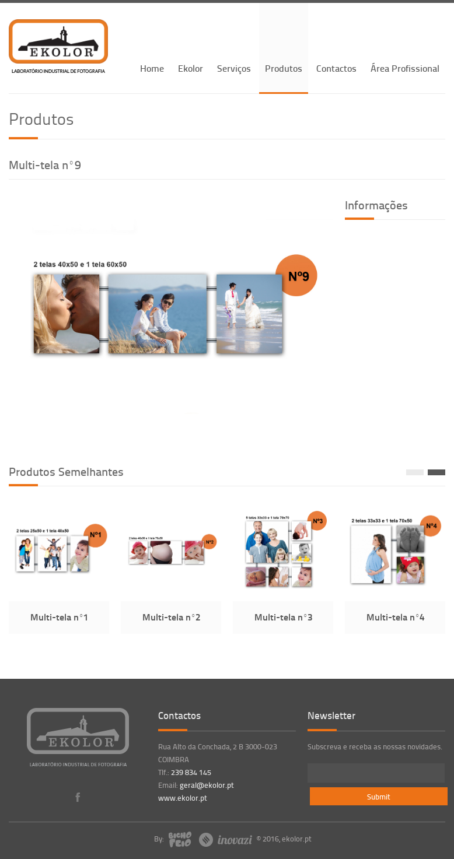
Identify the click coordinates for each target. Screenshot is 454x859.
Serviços (234, 68)
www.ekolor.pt (182, 798)
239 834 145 (191, 772)
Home (152, 68)
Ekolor (190, 68)
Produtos (283, 68)
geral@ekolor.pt (207, 785)
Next (436, 472)
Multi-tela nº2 (171, 616)
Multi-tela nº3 (283, 616)
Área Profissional (405, 68)
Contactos (336, 68)
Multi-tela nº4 (395, 616)
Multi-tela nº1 (59, 616)
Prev (415, 472)
